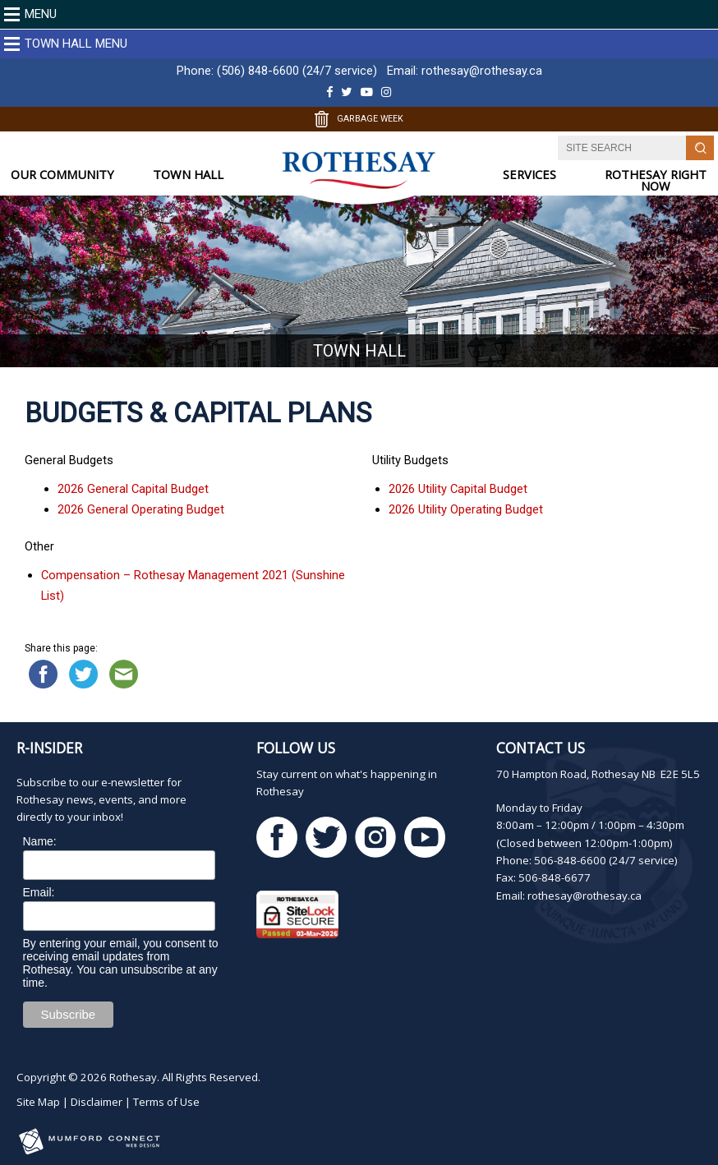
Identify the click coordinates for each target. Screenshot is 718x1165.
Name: (40, 841)
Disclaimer (96, 1101)
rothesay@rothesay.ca (481, 70)
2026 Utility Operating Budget (466, 509)
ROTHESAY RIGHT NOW (655, 180)
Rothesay (133, 1077)
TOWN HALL (188, 174)
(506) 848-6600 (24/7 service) (297, 70)
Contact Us (540, 747)
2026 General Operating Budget (141, 509)
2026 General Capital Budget (133, 488)
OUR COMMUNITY (62, 174)
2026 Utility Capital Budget (458, 488)
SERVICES (529, 174)
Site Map (38, 1101)
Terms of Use (166, 1101)
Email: (39, 892)
